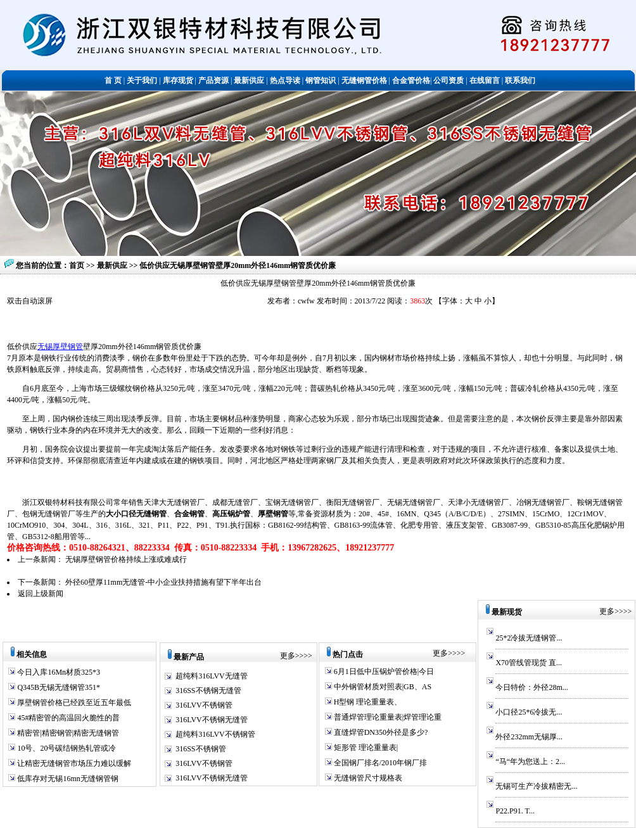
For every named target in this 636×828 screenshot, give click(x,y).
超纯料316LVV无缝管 (211, 676)
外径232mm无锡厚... (529, 736)
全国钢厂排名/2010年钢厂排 (379, 762)
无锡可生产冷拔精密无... (536, 786)
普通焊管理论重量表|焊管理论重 (387, 717)
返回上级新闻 (40, 593)
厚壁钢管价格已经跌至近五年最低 (73, 702)
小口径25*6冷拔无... (528, 712)
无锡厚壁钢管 (60, 346)
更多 (287, 655)
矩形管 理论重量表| (365, 747)
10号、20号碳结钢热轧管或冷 (65, 748)
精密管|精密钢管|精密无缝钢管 (67, 733)
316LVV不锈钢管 (203, 705)
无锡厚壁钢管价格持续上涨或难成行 (126, 559)
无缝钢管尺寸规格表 (367, 778)
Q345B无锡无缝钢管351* (57, 687)
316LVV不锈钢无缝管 (211, 719)
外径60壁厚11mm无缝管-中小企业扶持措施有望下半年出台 (163, 582)
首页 (76, 265)
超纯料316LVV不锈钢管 (215, 734)
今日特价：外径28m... (531, 687)
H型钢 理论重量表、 (367, 701)
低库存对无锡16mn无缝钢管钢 (66, 778)
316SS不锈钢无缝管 (208, 690)
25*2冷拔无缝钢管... (528, 638)
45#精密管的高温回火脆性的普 (67, 717)
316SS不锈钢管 (200, 748)
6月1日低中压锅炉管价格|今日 (383, 671)
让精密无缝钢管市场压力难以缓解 (73, 763)
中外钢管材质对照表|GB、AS (381, 686)
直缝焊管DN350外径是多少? (380, 732)
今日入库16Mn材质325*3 (57, 672)
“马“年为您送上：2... (530, 761)
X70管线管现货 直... (528, 662)
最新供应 (113, 265)
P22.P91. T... (515, 810)
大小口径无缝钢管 (136, 513)
